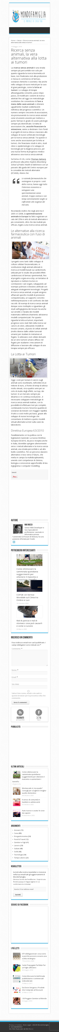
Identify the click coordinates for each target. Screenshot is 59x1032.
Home (13, 40)
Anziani (17, 830)
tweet (14, 472)
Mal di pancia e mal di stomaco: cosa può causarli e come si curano (29, 623)
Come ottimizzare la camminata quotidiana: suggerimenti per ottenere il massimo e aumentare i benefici (27, 574)
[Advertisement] (29, 498)
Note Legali (27, 1025)
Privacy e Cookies (15, 1025)
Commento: (16, 648)
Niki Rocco (29, 1029)
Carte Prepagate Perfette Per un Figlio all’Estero (34, 966)
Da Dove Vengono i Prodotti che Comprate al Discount (33, 988)
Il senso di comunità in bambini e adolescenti (31, 800)
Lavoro (17, 845)
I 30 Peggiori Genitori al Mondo (34, 998)
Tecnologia (18, 854)
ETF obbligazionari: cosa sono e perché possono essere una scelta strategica (34, 956)
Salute (19, 40)
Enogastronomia (20, 836)
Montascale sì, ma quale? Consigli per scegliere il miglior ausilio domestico (34, 790)
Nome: (14, 670)
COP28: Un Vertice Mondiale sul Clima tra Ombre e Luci (27, 597)
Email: (14, 677)
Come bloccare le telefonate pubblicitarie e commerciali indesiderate (33, 978)
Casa (16, 833)
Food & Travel (19, 839)
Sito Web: (15, 684)
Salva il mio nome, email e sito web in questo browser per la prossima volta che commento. (29, 695)
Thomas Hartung (38, 159)
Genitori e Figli (19, 842)
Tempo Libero (19, 857)
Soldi (16, 851)
